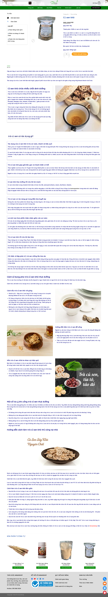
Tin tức (59, 8)
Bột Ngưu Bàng (66, 563)
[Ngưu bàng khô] (90, 550)
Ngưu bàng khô (89, 563)
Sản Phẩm (50, 8)
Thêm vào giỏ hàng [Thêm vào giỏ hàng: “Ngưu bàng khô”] (89, 567)
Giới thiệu (40, 8)
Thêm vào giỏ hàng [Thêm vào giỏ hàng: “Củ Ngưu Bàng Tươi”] (18, 567)
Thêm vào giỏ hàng (79, 54)
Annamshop (93, 526)
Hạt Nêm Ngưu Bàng (42, 563)
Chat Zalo (14, 21)
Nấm (80, 586)
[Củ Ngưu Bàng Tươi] (18, 550)
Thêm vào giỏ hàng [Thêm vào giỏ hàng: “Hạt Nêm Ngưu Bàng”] (42, 567)
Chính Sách (68, 8)
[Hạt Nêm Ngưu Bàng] (42, 550)
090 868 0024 (15, 18)
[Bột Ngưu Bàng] (66, 550)
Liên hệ (78, 8)
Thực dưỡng (73, 14)
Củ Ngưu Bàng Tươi (18, 563)
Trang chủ (30, 8)
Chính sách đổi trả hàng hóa (63, 586)
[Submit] (30, 3)
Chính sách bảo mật (61, 583)
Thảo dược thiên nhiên (86, 583)
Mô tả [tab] (8, 67)
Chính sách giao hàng (62, 579)
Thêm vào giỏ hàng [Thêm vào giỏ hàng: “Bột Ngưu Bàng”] (66, 567)
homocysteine (74, 188)
